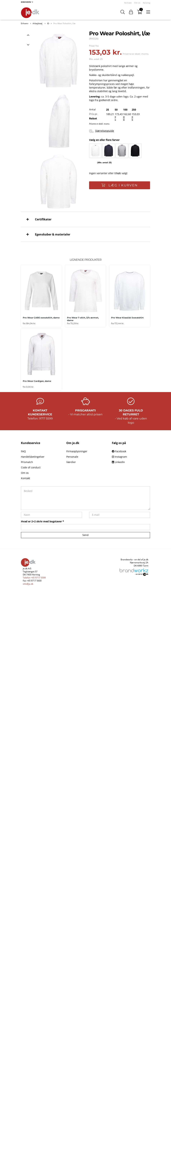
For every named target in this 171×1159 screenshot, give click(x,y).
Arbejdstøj (38, 23)
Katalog (146, 2)
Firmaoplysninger (76, 451)
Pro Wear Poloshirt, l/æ (64, 23)
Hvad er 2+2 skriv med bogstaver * (42, 521)
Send (85, 535)
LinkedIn (118, 462)
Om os (137, 2)
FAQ (23, 451)
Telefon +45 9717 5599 (34, 577)
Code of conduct (31, 467)
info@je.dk (28, 583)
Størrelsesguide (101, 131)
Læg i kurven (119, 185)
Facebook (119, 451)
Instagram (119, 456)
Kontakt (128, 2)
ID (48, 23)
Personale (72, 456)
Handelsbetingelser (32, 456)
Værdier (71, 462)
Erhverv (24, 23)
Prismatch (27, 462)
